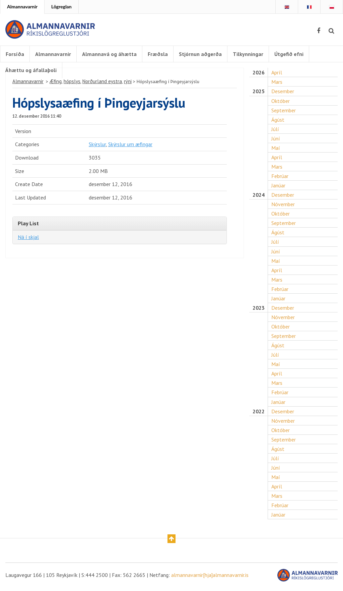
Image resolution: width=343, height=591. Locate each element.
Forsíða (15, 54)
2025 (258, 93)
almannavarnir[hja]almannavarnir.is (210, 578)
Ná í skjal (28, 238)
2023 (258, 310)
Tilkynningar (248, 54)
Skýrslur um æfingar (130, 145)
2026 (258, 74)
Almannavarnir (22, 6)
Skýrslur (97, 145)
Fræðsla (158, 54)
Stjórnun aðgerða (200, 54)
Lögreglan (61, 6)
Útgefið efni (288, 54)
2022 (258, 414)
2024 (258, 196)
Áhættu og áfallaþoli (31, 70)
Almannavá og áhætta (109, 54)
